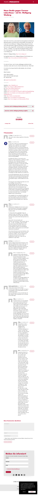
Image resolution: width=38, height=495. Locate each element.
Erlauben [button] (32, 491)
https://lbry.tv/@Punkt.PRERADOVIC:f (13, 88)
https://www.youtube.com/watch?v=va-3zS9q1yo (17, 57)
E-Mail (17, 471)
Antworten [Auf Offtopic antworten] (31, 204)
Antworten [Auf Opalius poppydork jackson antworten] (31, 286)
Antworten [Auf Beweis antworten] (31, 142)
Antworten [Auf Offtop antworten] (31, 299)
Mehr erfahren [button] (23, 489)
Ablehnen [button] (24, 491)
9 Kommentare (11, 17)
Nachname (7, 466)
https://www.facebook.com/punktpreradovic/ (16, 97)
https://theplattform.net (13, 85)
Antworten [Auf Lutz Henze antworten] (31, 241)
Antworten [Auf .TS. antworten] (31, 253)
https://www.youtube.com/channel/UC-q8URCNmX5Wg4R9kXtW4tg (20, 91)
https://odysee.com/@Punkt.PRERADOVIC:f (15, 86)
